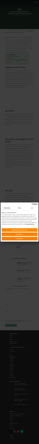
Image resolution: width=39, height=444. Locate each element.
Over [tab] (32, 208)
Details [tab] (19, 208)
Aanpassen (20, 234)
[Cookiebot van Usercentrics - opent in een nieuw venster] (31, 204)
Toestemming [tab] (7, 208)
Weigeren (19, 238)
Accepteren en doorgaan (19, 229)
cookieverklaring (30, 224)
